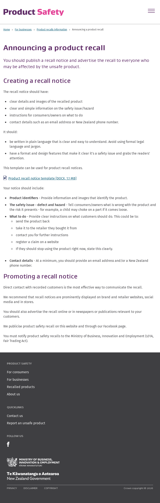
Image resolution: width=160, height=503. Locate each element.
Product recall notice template (42, 178)
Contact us (15, 415)
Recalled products (21, 386)
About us (13, 394)
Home (6, 29)
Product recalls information (52, 29)
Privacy (12, 488)
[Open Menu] (151, 10)
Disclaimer (31, 488)
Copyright (51, 488)
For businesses (23, 29)
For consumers (18, 372)
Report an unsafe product (26, 423)
